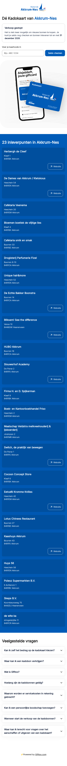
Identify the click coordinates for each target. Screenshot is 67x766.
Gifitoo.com (40, 754)
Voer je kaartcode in (11, 47)
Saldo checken (55, 53)
